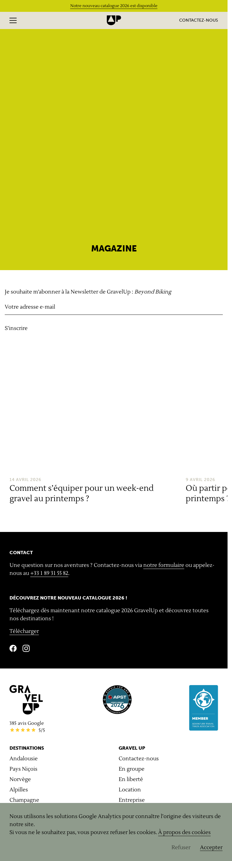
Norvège (20, 779)
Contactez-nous (198, 20)
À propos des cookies (184, 832)
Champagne (24, 800)
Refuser (180, 847)
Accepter (211, 847)
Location (130, 789)
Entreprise (132, 800)
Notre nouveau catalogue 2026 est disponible (114, 6)
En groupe (131, 769)
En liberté (131, 779)
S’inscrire (16, 328)
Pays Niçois (23, 769)
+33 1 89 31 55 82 (49, 573)
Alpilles (18, 789)
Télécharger (24, 631)
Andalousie (23, 758)
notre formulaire (163, 565)
